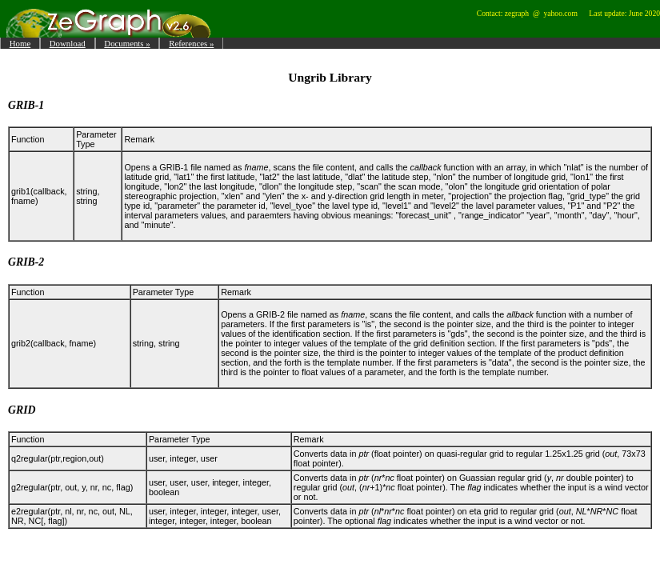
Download (68, 43)
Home (20, 43)
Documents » (127, 43)
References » (191, 43)
